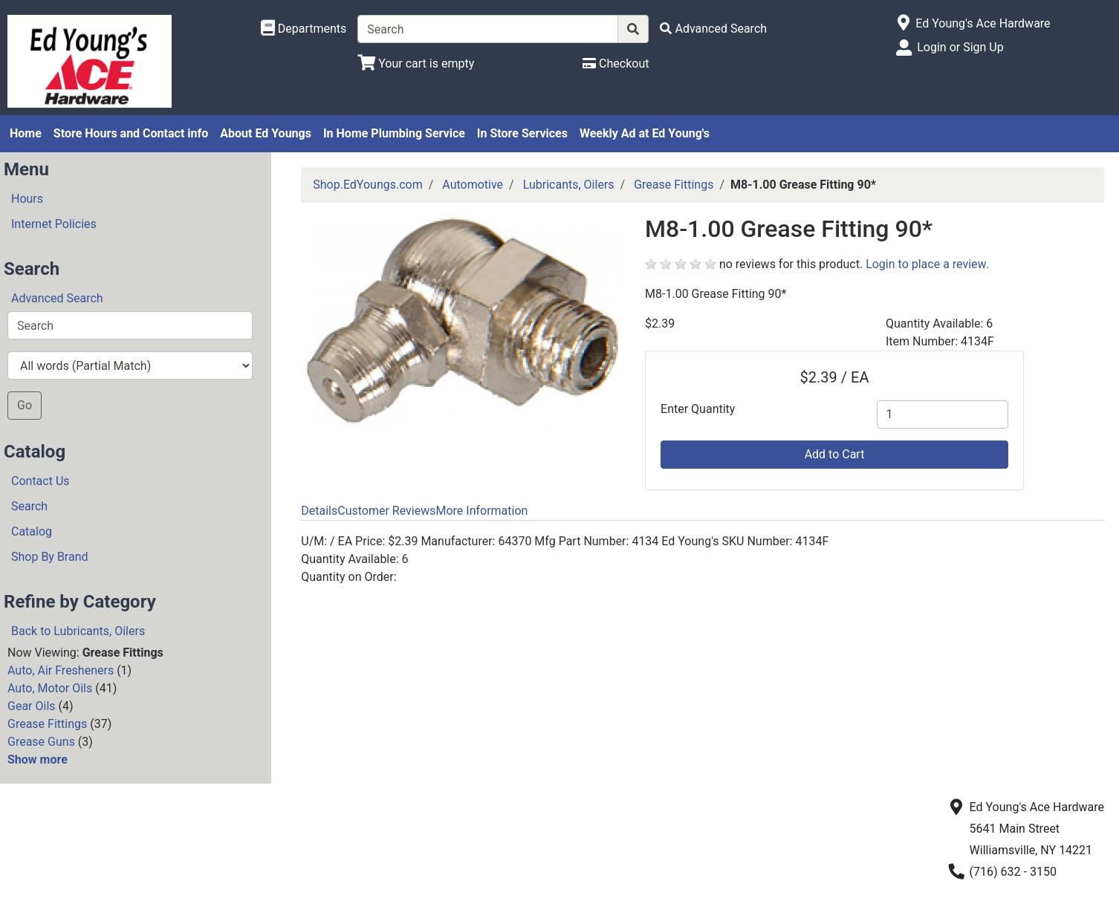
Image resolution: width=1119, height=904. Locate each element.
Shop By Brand (49, 557)
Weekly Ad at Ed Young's (645, 133)
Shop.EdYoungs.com (367, 185)
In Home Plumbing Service (394, 133)
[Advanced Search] (713, 29)
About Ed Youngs (265, 133)
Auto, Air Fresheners (60, 670)
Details (319, 511)
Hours (27, 199)
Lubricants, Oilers (568, 185)
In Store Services (522, 133)
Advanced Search (57, 298)
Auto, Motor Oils (49, 688)
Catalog (31, 531)
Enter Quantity (698, 409)
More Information (481, 511)
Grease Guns (41, 742)
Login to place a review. (927, 264)
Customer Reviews (386, 511)
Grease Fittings (47, 724)
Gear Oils (31, 706)
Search (29, 506)
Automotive (472, 185)
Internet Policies (54, 224)
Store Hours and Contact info (130, 133)
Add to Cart (835, 454)
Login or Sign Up (960, 47)
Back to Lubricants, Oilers (78, 631)
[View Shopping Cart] (415, 63)
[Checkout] (616, 63)
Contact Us (40, 481)
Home (26, 133)
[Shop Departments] (304, 29)
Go (24, 405)
